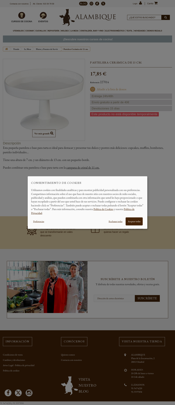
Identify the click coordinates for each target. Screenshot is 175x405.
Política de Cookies (103, 209)
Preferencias (38, 221)
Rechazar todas (115, 221)
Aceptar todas (134, 221)
